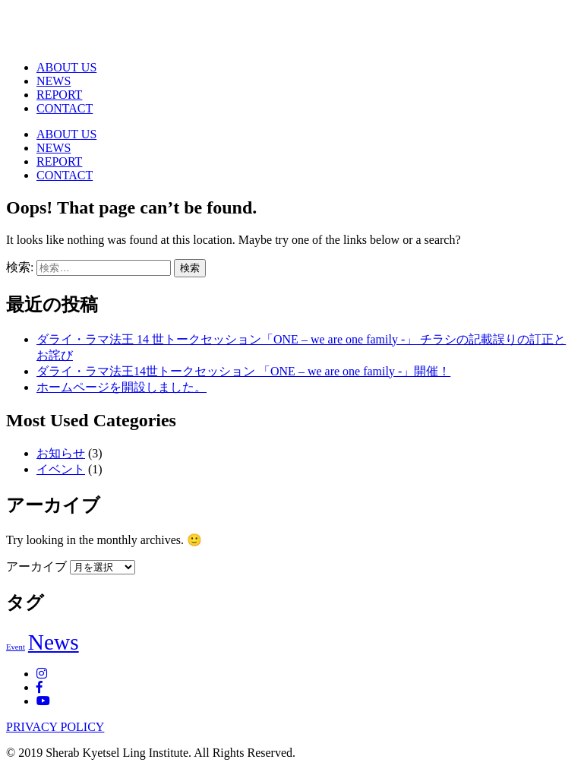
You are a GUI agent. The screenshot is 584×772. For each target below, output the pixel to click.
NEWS (53, 80)
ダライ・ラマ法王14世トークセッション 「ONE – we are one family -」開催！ (243, 371)
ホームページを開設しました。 (121, 387)
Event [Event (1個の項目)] (15, 647)
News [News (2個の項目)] (53, 642)
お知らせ (60, 453)
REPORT (59, 94)
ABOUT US (66, 67)
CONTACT (64, 108)
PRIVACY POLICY (55, 726)
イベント (60, 469)
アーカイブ (36, 566)
